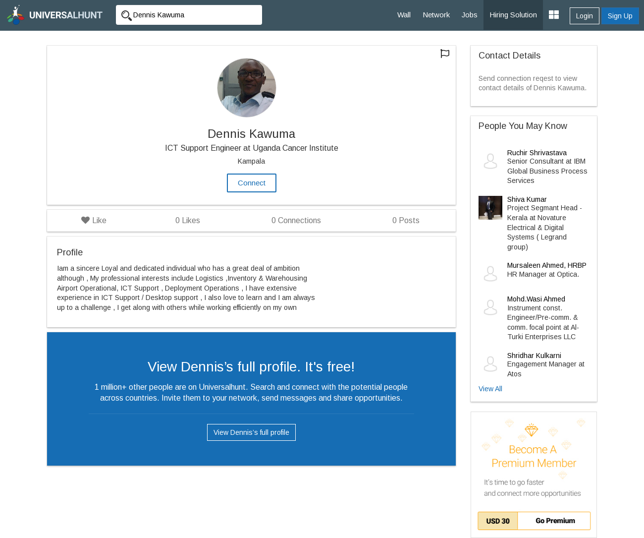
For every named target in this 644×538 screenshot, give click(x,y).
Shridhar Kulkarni (534, 355)
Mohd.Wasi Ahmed (536, 299)
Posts (406, 220)
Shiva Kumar (527, 199)
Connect (252, 183)
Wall (404, 14)
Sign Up (620, 16)
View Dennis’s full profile (251, 432)
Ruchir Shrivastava (537, 153)
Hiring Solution (513, 14)
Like (94, 220)
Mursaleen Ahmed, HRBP (547, 265)
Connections (296, 220)
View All (490, 389)
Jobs (470, 14)
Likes (187, 220)
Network (436, 14)
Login (584, 16)
